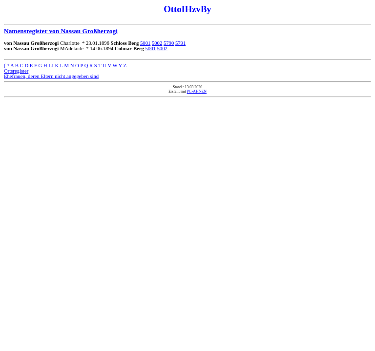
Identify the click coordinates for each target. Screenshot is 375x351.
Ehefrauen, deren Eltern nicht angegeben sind (51, 76)
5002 (157, 43)
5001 (145, 43)
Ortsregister (16, 71)
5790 (169, 43)
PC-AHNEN (197, 91)
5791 (180, 43)
